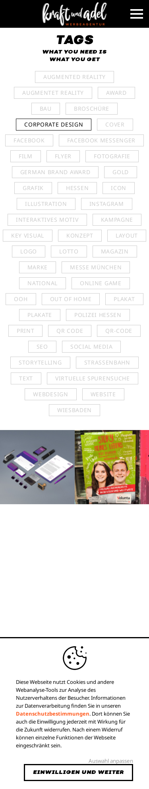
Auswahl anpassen (111, 760)
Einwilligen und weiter (78, 772)
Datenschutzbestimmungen (52, 713)
